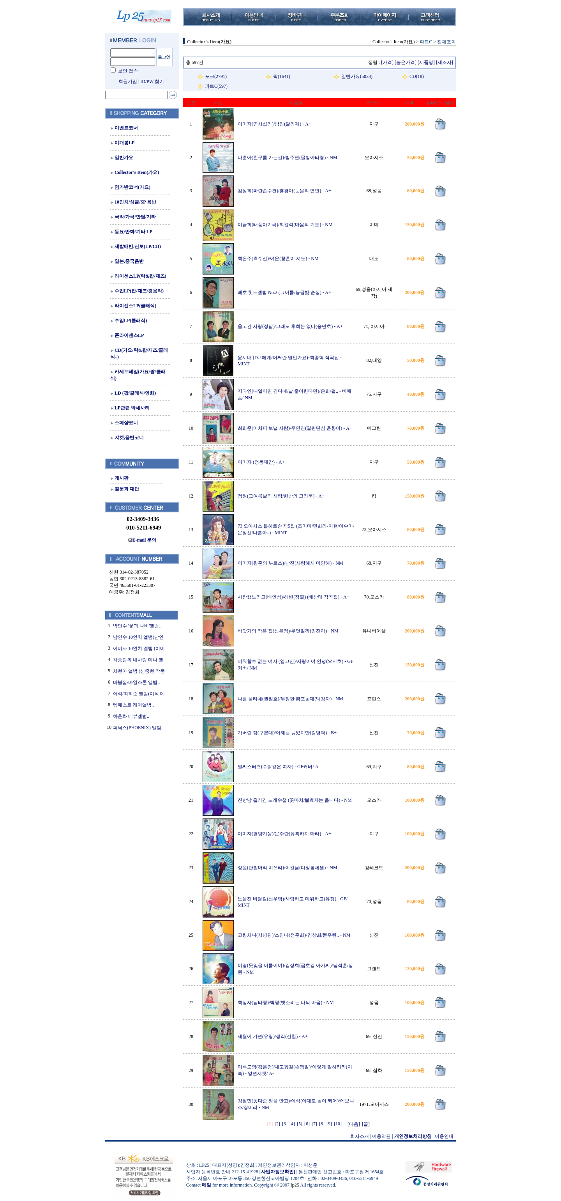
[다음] (354, 1124)
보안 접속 (128, 71)
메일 (206, 1185)
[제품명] (426, 62)
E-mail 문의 (142, 540)
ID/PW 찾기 (152, 81)
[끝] (366, 1124)
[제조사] (444, 62)
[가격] (387, 62)
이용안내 (444, 1136)
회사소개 (359, 1136)
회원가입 (127, 81)
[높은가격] (405, 62)
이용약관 (381, 1136)
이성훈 (310, 1165)
